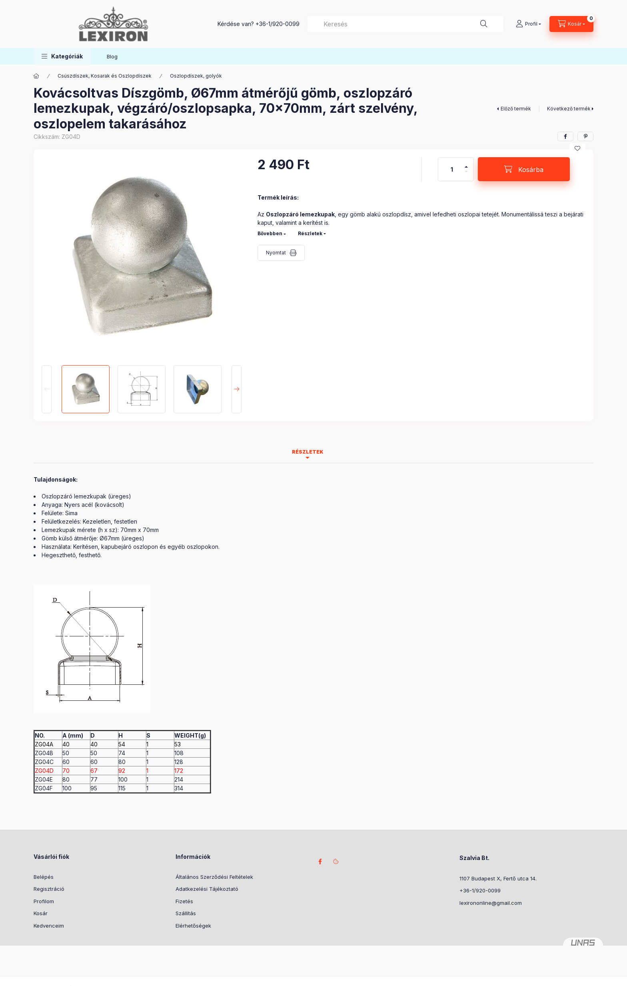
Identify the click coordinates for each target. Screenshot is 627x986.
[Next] (237, 389)
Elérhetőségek (193, 925)
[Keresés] (483, 24)
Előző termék (516, 109)
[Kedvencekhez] (577, 148)
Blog (112, 56)
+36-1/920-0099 (278, 23)
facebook (320, 862)
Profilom (44, 901)
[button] (62, 56)
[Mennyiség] (452, 169)
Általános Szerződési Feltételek (214, 877)
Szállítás (186, 913)
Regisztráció (49, 889)
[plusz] (466, 163)
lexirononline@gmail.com (490, 903)
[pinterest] (585, 136)
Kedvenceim (49, 925)
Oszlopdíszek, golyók (196, 76)
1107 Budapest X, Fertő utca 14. (498, 878)
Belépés (44, 877)
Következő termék (569, 109)
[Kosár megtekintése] (571, 24)
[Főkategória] (36, 76)
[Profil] (528, 24)
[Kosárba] (524, 169)
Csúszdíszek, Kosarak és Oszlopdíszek (105, 76)
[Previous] (47, 389)
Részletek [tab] (307, 452)
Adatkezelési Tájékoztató (207, 889)
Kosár (41, 913)
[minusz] (466, 175)
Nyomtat (276, 253)
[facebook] (565, 136)
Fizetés (184, 901)
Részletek (310, 233)
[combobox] (405, 24)
